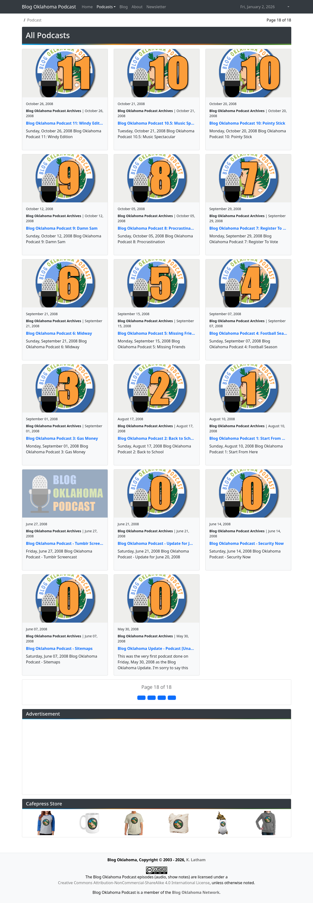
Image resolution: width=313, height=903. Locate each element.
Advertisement (43, 714)
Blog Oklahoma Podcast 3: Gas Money (62, 438)
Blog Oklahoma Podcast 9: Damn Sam (62, 228)
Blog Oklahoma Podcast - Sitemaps (59, 648)
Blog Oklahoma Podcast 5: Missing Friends (156, 333)
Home (87, 6)
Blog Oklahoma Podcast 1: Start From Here (248, 438)
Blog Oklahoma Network (196, 892)
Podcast (34, 20)
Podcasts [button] (105, 6)
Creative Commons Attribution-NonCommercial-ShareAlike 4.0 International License (133, 882)
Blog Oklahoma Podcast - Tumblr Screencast (65, 543)
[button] (287, 7)
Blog (123, 6)
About (137, 6)
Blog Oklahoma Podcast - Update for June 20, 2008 (156, 543)
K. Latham (196, 859)
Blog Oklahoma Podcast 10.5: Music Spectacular (156, 123)
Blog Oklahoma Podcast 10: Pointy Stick (247, 123)
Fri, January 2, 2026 (257, 6)
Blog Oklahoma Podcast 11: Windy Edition (65, 123)
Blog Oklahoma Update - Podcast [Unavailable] (156, 648)
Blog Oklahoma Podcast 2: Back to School (156, 438)
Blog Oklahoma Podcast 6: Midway (59, 333)
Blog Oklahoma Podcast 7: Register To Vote (248, 228)
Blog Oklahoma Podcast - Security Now (246, 543)
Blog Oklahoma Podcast (49, 6)
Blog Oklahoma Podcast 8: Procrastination (156, 228)
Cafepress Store (44, 803)
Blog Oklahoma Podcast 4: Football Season (248, 333)
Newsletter (156, 6)
